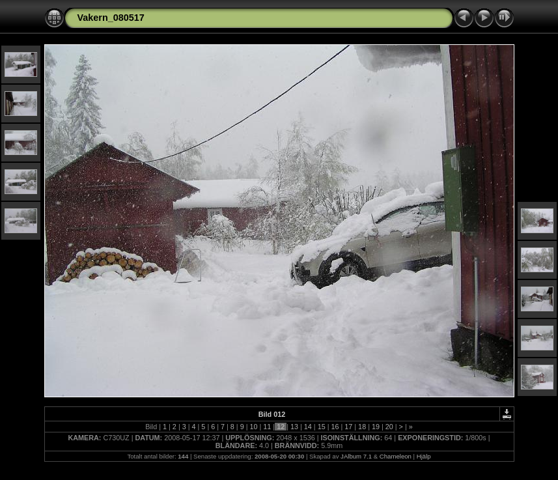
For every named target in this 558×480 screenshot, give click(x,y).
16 (335, 427)
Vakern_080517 (111, 17)
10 (254, 427)
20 (389, 427)
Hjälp (424, 456)
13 (294, 427)
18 (362, 427)
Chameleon (396, 456)
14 (308, 427)
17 (348, 427)
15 (322, 427)
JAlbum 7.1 (356, 456)
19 (376, 427)
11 (267, 427)
